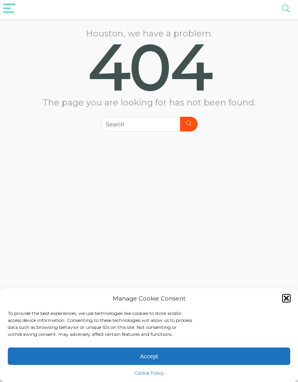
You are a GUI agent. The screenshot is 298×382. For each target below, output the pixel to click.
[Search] (189, 124)
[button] (286, 298)
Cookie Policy (149, 373)
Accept (149, 356)
